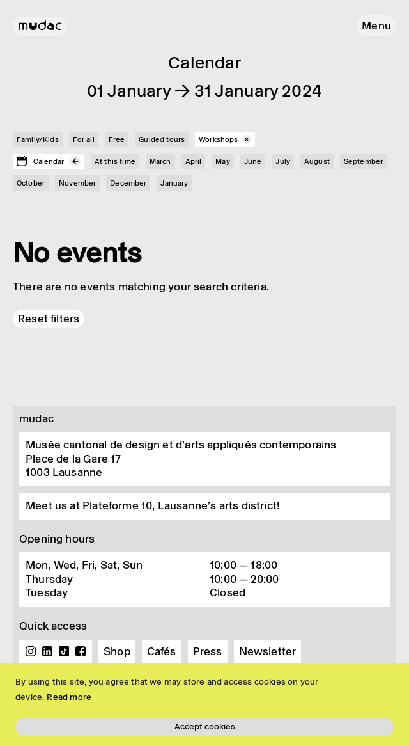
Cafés (161, 651)
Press (207, 651)
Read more (69, 697)
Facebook (80, 651)
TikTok (64, 651)
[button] (376, 25)
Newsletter (268, 651)
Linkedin (47, 651)
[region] (204, 704)
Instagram (31, 651)
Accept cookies (204, 726)
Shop (117, 651)
